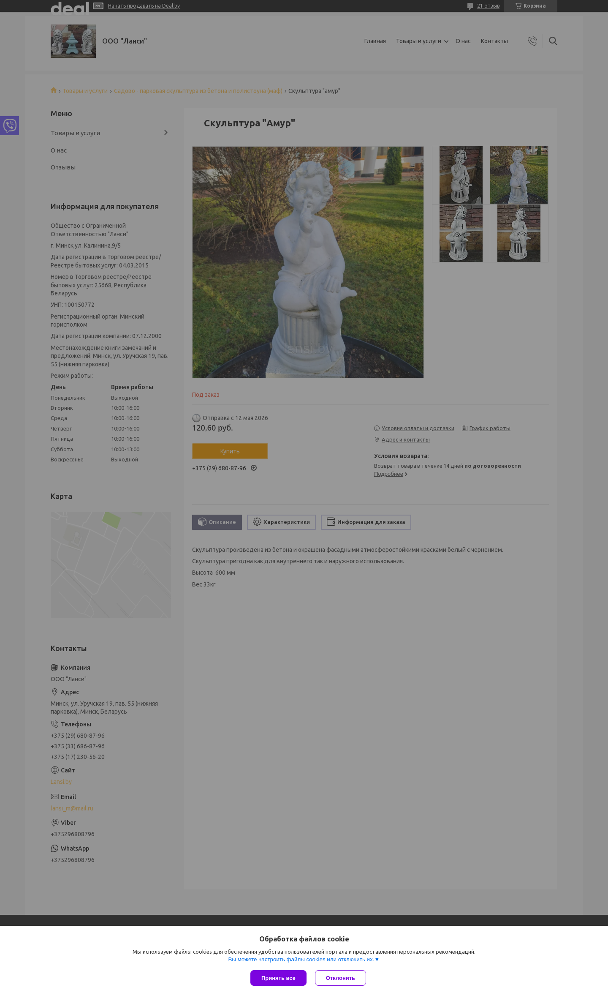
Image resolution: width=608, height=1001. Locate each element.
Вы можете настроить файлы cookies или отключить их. (301, 959)
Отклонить (340, 978)
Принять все (278, 978)
